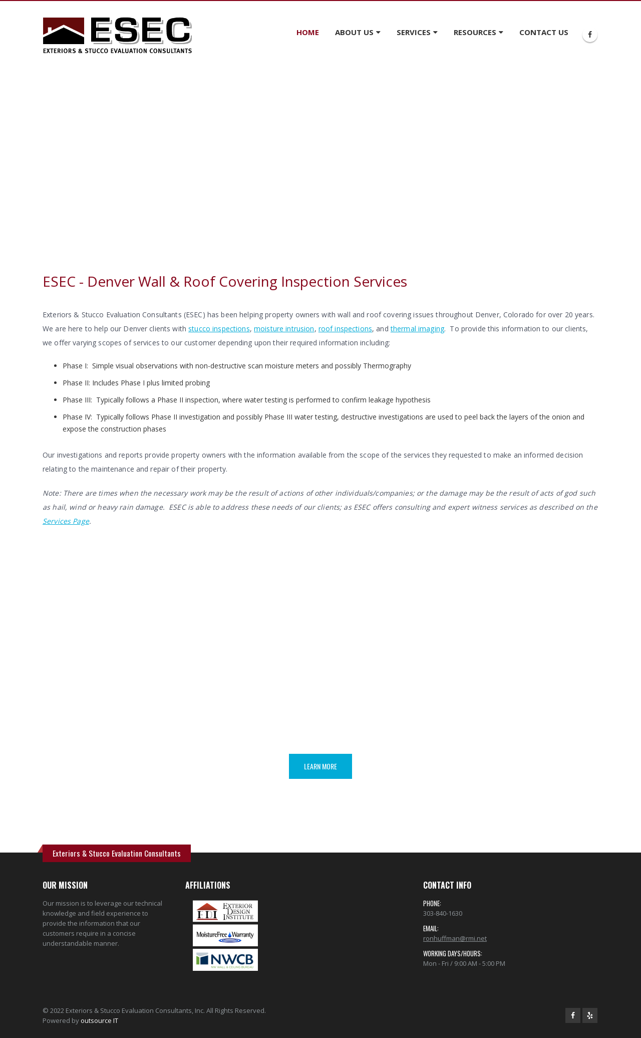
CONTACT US (543, 32)
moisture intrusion (284, 328)
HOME (307, 32)
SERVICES (414, 32)
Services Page (66, 521)
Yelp (589, 1015)
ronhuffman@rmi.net (455, 938)
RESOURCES (475, 32)
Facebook (572, 1015)
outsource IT (99, 1020)
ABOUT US (354, 32)
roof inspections (345, 328)
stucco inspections (219, 328)
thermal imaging (417, 328)
